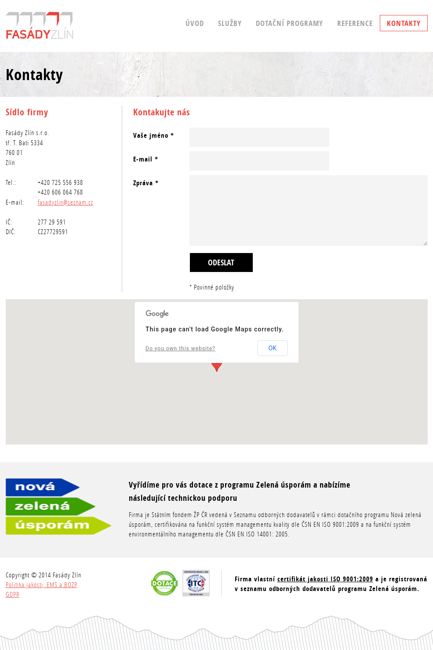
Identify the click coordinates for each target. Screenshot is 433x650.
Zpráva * (146, 182)
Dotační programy (289, 23)
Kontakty (404, 23)
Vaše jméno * (153, 135)
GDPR (12, 594)
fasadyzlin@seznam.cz (65, 202)
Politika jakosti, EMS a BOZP (41, 584)
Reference (355, 23)
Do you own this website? (180, 348)
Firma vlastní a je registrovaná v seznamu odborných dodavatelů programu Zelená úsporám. (331, 583)
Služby (230, 23)
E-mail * (145, 159)
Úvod (195, 23)
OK (273, 348)
